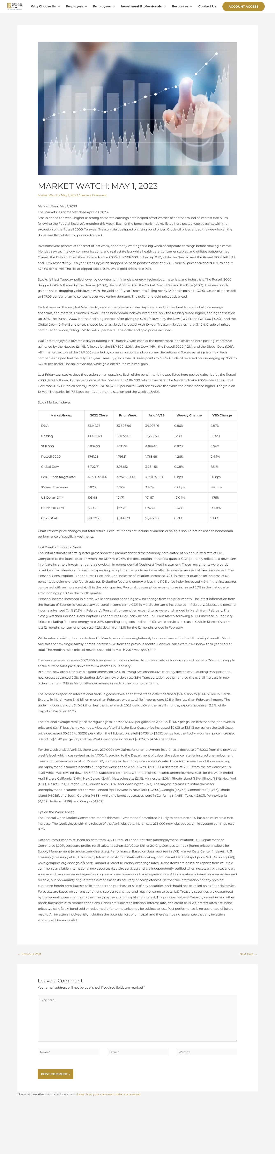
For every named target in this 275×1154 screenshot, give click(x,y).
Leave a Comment (96, 219)
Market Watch (49, 219)
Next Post (248, 978)
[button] (243, 30)
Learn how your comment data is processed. (111, 1124)
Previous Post (30, 978)
